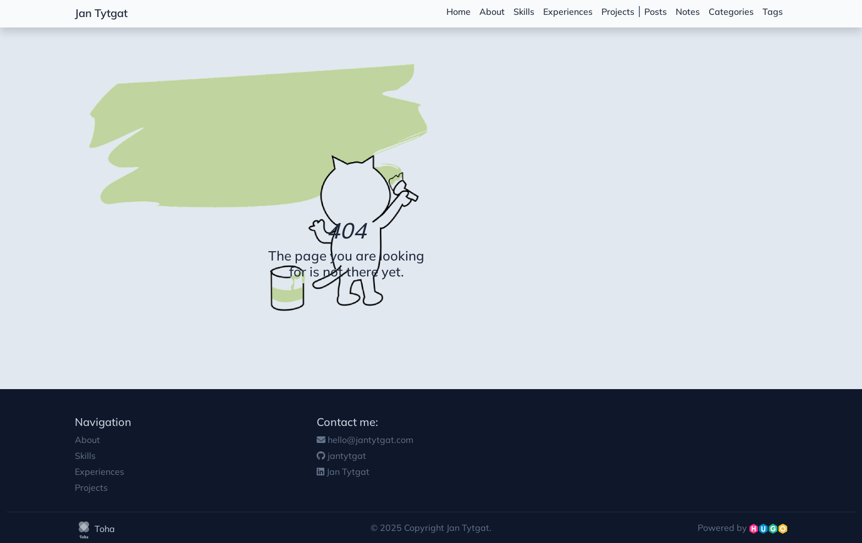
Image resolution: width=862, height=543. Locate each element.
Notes (688, 11)
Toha (95, 528)
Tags (772, 11)
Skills (523, 11)
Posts (655, 11)
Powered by (742, 527)
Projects (617, 11)
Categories (731, 11)
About (492, 11)
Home (458, 11)
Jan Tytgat (101, 13)
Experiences (568, 11)
